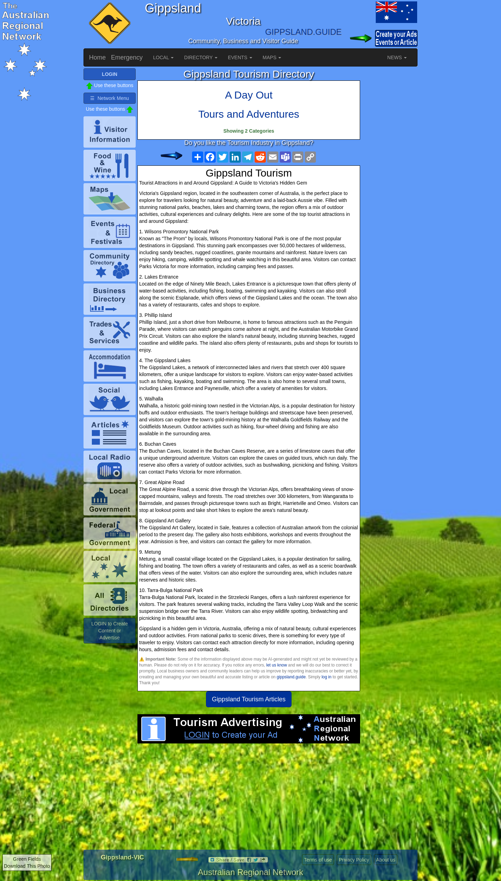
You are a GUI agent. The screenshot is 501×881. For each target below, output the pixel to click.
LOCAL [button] (163, 57)
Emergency (127, 57)
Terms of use (318, 860)
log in (326, 677)
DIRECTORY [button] (200, 57)
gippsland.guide (291, 677)
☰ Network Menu (109, 98)
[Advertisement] (248, 799)
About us (385, 860)
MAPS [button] (272, 57)
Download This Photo (27, 866)
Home (97, 57)
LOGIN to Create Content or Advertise (109, 630)
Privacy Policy (354, 860)
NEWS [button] (397, 57)
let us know (276, 665)
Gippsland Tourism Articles (249, 699)
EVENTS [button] (240, 57)
